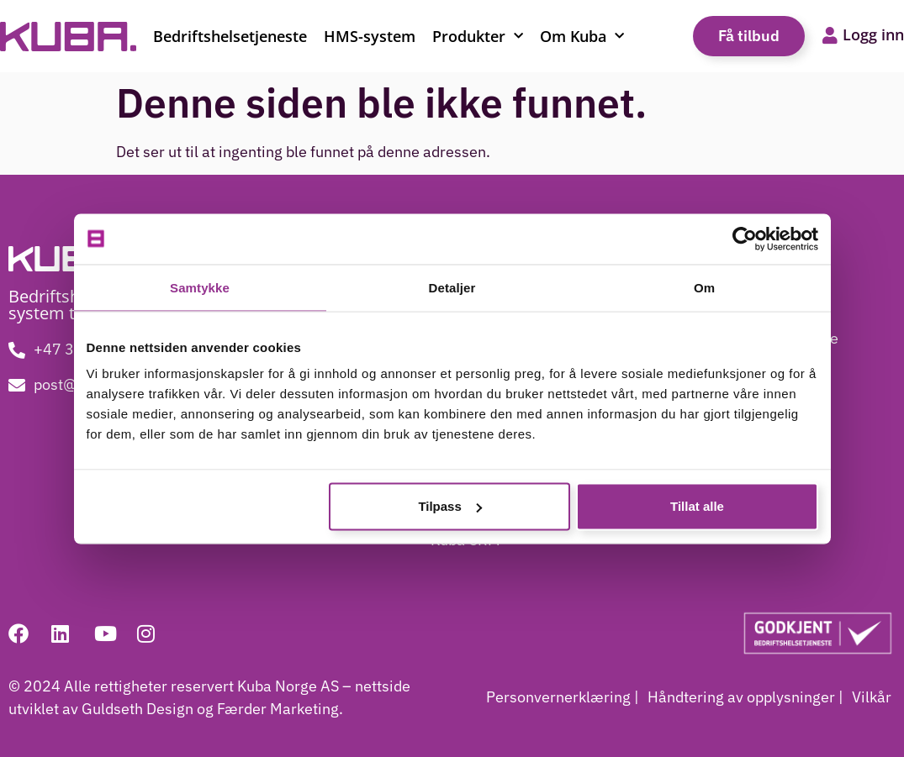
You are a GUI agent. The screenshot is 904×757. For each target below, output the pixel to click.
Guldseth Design (139, 708)
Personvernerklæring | (562, 697)
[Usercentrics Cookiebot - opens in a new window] (744, 238)
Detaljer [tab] (452, 287)
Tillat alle (697, 506)
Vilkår (871, 697)
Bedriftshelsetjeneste (230, 36)
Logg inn (873, 34)
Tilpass (449, 506)
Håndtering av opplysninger (741, 697)
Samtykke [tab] (200, 287)
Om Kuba (582, 36)
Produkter (477, 36)
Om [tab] (704, 287)
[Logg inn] (830, 36)
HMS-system (369, 36)
